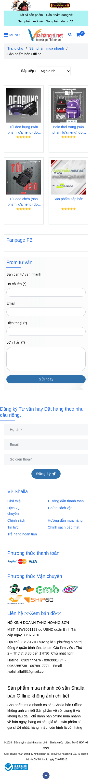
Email (10, 303)
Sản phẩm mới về (30, 21)
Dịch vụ (15, 508)
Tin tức (12, 527)
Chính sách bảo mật (63, 527)
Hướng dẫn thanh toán (66, 501)
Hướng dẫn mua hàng (65, 520)
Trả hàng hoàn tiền (22, 534)
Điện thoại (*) (16, 323)
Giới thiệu (16, 501)
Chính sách (17, 520)
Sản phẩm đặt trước (60, 21)
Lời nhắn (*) (15, 342)
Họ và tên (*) (16, 284)
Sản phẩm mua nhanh (46, 48)
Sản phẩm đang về (59, 15)
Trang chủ (15, 48)
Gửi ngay (46, 379)
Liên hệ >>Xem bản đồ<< (34, 613)
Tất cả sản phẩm (31, 15)
